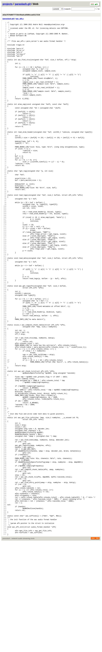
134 (4, 322)
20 (4, 66)
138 (4, 331)
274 (4, 638)
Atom (93, 648)
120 (4, 291)
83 (4, 207)
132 (4, 318)
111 (4, 271)
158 (4, 376)
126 (4, 304)
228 (4, 534)
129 (4, 311)
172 (4, 408)
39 (4, 108)
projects (8, 4)
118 (4, 286)
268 (4, 624)
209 (4, 491)
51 (4, 135)
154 (4, 367)
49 (4, 131)
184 (4, 435)
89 (4, 221)
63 (4, 162)
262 (4, 610)
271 (4, 631)
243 (4, 568)
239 (4, 559)
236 (4, 552)
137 (4, 329)
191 (4, 451)
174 (4, 412)
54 (4, 142)
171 (4, 406)
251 (4, 586)
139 (4, 334)
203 (4, 478)
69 (4, 176)
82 (4, 205)
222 (4, 520)
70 (4, 178)
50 (4, 133)
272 (4, 633)
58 (4, 151)
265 (4, 617)
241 (4, 563)
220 (4, 516)
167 (4, 397)
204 (4, 480)
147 (4, 352)
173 (4, 410)
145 (4, 347)
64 (4, 165)
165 (4, 392)
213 (4, 500)
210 (4, 493)
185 (4, 437)
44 (4, 120)
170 (4, 403)
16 (4, 57)
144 (4, 345)
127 (4, 307)
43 (4, 117)
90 (4, 223)
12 (4, 48)
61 (4, 158)
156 (4, 372)
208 (4, 489)
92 (4, 228)
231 (4, 541)
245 (4, 572)
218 (4, 511)
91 (4, 225)
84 (4, 210)
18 (4, 61)
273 (4, 635)
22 (4, 70)
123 (4, 298)
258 (4, 601)
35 (4, 99)
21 (4, 68)
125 (4, 302)
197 (4, 464)
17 (4, 59)
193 (4, 455)
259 (4, 604)
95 (4, 234)
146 (4, 349)
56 (4, 147)
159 (4, 379)
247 (4, 577)
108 (4, 264)
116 (4, 282)
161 (4, 383)
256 (4, 597)
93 (4, 230)
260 (4, 606)
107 (4, 262)
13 (4, 50)
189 (4, 446)
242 (4, 565)
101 (4, 248)
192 (4, 453)
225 (4, 527)
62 (4, 160)
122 (4, 295)
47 (4, 126)
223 (4, 523)
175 (4, 415)
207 (4, 487)
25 (4, 77)
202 (4, 475)
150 (4, 358)
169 (4, 401)
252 (4, 588)
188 (4, 444)
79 (4, 198)
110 (4, 268)
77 (4, 194)
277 (4, 644)
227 (4, 532)
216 (4, 507)
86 (4, 214)
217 (4, 509)
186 (4, 439)
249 (4, 581)
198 (4, 466)
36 (4, 102)
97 (4, 239)
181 (4, 428)
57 (4, 149)
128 (4, 309)
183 (4, 433)
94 (4, 232)
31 (4, 90)
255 (4, 595)
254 (4, 592)
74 (4, 187)
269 (4, 626)
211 (4, 496)
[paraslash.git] (8, 19)
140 (4, 336)
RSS (97, 648)
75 (4, 189)
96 (4, 237)
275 (4, 640)
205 (4, 482)
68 (4, 174)
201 (4, 473)
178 (4, 421)
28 (4, 84)
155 (4, 370)
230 (4, 538)
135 (4, 325)
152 (4, 363)
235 (4, 550)
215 (4, 505)
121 (4, 293)
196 (4, 462)
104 (4, 255)
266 (4, 619)
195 (4, 460)
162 (4, 385)
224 (4, 525)
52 (4, 138)
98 (4, 241)
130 (4, 313)
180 (4, 426)
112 (4, 273)
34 (4, 97)
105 (4, 257)
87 (4, 216)
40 (4, 111)
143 (4, 343)
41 (4, 113)
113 (4, 275)
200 (4, 471)
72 (4, 183)
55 (4, 144)
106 (4, 259)
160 (4, 381)
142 (4, 340)
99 (4, 243)
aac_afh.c (20, 19)
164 (4, 390)
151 (4, 361)
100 (4, 246)
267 (4, 622)
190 (4, 448)
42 (4, 115)
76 (4, 192)
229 (4, 536)
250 (4, 583)
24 (4, 75)
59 (4, 153)
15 (4, 54)
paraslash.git (23, 4)
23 (4, 72)
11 (4, 45)
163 (4, 388)
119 (4, 289)
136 (4, 327)
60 (4, 156)
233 (4, 545)
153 (4, 365)
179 (4, 424)
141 (4, 338)
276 (4, 642)
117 (4, 284)
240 (4, 561)
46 (4, 124)
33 (4, 95)
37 (4, 104)
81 (4, 203)
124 (4, 300)
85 (4, 212)
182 (4, 430)
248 (4, 579)
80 (4, 201)
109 (4, 266)
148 (4, 354)
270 (4, 628)
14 (4, 52)
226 (4, 529)
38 (4, 106)
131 (4, 316)
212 (4, 498)
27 (4, 81)
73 (4, 185)
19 (4, 63)
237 (4, 554)
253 (4, 590)
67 (4, 171)
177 (4, 419)
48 (4, 129)
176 (4, 417)
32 (4, 93)
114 (4, 277)
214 (4, 502)
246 (4, 574)
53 (4, 140)
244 (4, 570)
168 (4, 399)
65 (4, 167)
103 (4, 253)
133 (4, 320)
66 (4, 169)
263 (4, 613)
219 (4, 514)
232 (4, 543)
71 (4, 180)
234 (4, 547)
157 (4, 374)
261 (4, 608)
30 (4, 88)
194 (4, 457)
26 (4, 79)
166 (4, 394)
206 (4, 484)
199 (4, 469)
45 (4, 122)
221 (4, 518)
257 (4, 599)
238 (4, 556)
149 (4, 356)
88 (4, 219)
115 (4, 280)
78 (4, 196)
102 (4, 250)
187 (4, 442)
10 (4, 43)
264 (4, 615)
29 (4, 86)
